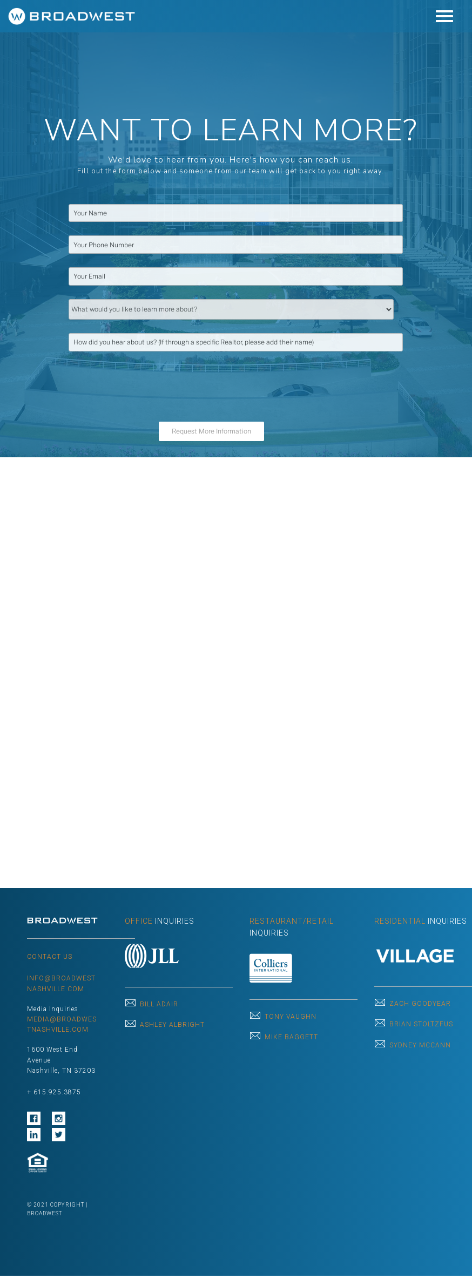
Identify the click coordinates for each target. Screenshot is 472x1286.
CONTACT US (49, 956)
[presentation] (151, 386)
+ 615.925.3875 (54, 1092)
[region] (236, 228)
